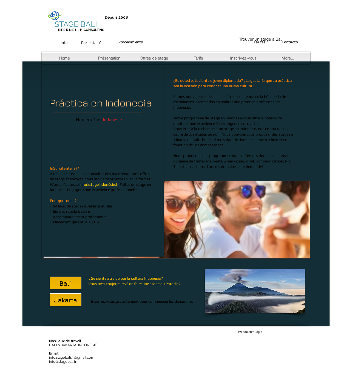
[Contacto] (290, 42)
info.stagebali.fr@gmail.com (71, 357)
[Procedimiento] (131, 42)
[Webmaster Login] (250, 332)
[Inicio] (65, 43)
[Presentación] (92, 43)
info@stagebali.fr (62, 361)
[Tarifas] (259, 42)
